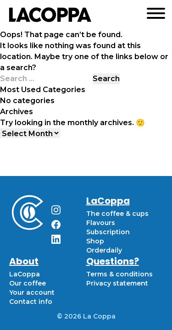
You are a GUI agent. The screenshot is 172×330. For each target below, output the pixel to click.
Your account (32, 292)
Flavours (100, 223)
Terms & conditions (119, 274)
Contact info (30, 301)
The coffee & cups (117, 213)
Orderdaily (104, 250)
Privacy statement (117, 283)
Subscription (108, 232)
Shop (95, 241)
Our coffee (27, 283)
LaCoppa (24, 274)
